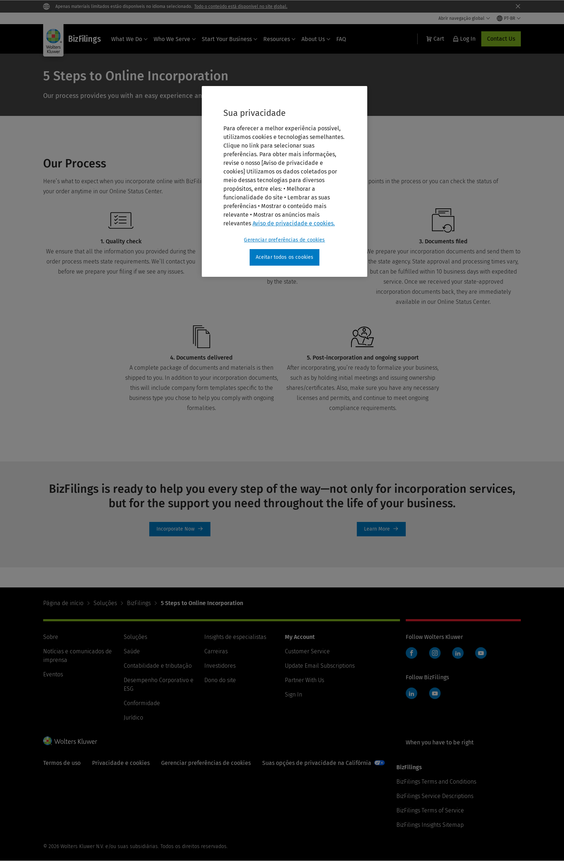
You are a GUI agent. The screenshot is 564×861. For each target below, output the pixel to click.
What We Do (129, 39)
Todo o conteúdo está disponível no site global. (240, 6)
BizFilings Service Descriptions (434, 796)
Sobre (50, 637)
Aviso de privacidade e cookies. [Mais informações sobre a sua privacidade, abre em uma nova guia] (294, 223)
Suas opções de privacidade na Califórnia (316, 762)
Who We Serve (175, 39)
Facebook (411, 653)
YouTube (481, 653)
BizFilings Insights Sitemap (430, 824)
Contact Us (501, 38)
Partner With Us (304, 680)
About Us (316, 39)
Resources (279, 39)
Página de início (63, 603)
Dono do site (220, 680)
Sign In (293, 694)
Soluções (105, 603)
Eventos (53, 674)
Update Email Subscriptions (320, 665)
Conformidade (142, 703)
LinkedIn (458, 653)
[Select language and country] (509, 18)
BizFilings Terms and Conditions (436, 781)
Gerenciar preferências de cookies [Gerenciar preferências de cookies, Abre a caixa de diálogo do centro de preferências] (284, 240)
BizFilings (139, 603)
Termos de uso (62, 762)
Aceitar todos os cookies (285, 257)
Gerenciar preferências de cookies (206, 762)
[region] (284, 181)
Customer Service (307, 651)
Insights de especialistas (235, 637)
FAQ (341, 39)
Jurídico (133, 717)
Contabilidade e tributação (158, 665)
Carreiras (216, 651)
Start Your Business (230, 39)
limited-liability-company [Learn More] (381, 529)
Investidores (220, 665)
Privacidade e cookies (121, 762)
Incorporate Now (180, 529)
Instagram (435, 653)
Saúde (132, 651)
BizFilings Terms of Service (430, 810)
